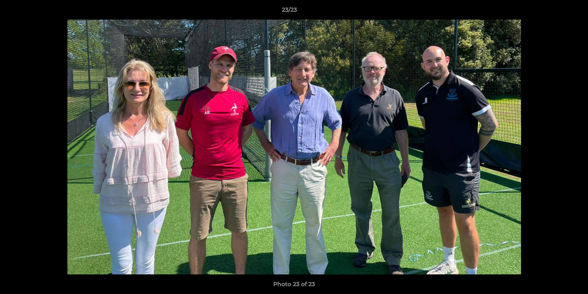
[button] (554, 12)
